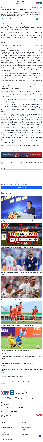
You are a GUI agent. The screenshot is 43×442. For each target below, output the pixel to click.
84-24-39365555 (6, 404)
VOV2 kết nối (25, 434)
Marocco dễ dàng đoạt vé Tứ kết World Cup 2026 (14, 376)
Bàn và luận (3, 424)
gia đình (36, 162)
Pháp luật (3, 432)
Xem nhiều (3, 422)
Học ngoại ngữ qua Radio (6, 439)
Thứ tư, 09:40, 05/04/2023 (36, 7)
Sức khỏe (24, 432)
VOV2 (6, 162)
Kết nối (2, 7)
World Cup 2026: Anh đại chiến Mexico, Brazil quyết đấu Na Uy (18, 363)
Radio (14, 2)
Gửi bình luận (21, 187)
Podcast (18, 2)
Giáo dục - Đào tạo (26, 427)
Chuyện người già (5, 434)
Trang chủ (3, 420)
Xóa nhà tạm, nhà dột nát (6, 427)
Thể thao (24, 429)
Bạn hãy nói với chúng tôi (15, 162)
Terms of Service (26, 182)
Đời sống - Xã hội (26, 424)
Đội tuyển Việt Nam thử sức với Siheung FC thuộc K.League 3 (17, 381)
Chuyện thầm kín (4, 436)
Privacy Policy (20, 182)
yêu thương (25, 162)
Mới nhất (24, 420)
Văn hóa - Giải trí (4, 429)
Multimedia (23, 2)
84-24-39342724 (6, 406)
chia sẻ (30, 162)
